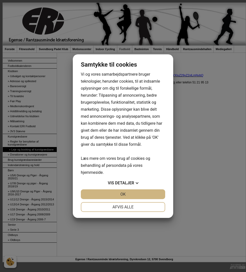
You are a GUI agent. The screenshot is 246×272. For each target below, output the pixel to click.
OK (123, 194)
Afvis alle (123, 207)
